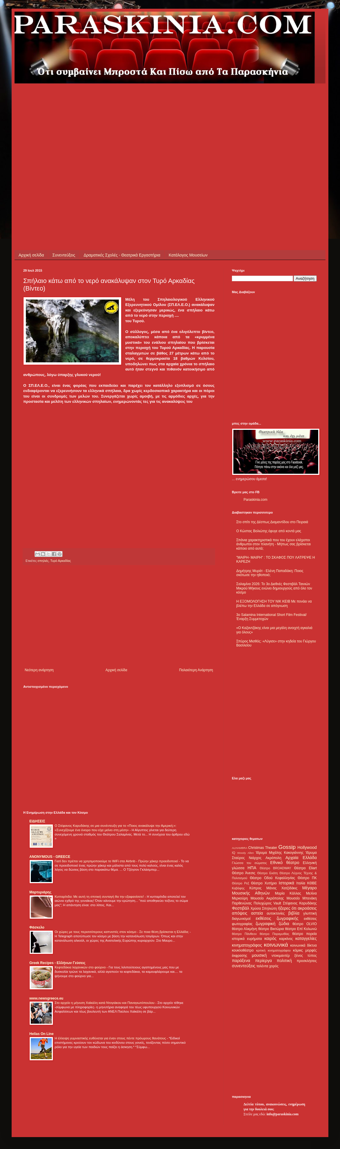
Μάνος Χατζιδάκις (281, 888)
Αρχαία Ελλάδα (301, 857)
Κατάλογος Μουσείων (188, 255)
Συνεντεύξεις (63, 255)
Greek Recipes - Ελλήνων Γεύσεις (57, 963)
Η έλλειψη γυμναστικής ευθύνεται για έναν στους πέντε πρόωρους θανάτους (111, 1038)
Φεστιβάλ (240, 908)
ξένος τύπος (305, 956)
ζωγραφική (265, 923)
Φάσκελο (36, 927)
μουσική (259, 955)
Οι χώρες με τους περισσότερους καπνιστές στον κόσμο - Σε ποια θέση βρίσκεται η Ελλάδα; (122, 932)
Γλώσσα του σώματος (249, 863)
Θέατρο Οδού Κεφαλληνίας (272, 878)
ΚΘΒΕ (312, 883)
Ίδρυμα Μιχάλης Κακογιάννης (279, 853)
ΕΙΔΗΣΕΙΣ (37, 821)
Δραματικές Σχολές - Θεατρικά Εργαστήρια (122, 255)
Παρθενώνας (242, 903)
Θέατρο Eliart (305, 868)
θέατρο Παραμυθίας (274, 934)
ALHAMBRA (239, 847)
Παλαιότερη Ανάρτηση (196, 670)
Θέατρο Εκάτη (267, 873)
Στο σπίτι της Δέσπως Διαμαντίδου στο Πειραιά (272, 522)
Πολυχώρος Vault (267, 903)
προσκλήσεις (307, 961)
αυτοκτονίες (276, 913)
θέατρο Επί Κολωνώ (301, 929)
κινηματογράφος (247, 945)
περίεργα (263, 960)
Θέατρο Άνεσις (243, 873)
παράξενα (241, 960)
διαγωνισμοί (241, 919)
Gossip (287, 847)
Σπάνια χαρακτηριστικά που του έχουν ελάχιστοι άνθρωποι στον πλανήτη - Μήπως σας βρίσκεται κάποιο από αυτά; (273, 544)
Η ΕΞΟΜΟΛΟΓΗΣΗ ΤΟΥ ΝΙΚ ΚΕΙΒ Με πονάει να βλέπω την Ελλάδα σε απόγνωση (274, 603)
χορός (273, 966)
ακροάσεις (307, 908)
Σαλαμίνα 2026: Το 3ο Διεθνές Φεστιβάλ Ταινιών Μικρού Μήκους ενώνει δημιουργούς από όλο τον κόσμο (274, 588)
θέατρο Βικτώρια (271, 929)
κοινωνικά (276, 945)
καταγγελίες (306, 938)
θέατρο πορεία (304, 934)
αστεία (257, 913)
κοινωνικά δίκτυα (303, 945)
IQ (233, 852)
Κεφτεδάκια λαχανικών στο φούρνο (81, 967)
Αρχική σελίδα (31, 255)
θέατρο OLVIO (304, 924)
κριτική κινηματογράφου (273, 950)
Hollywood (307, 847)
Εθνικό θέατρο (284, 862)
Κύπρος (255, 888)
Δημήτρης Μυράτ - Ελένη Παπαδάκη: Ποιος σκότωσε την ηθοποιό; (269, 573)
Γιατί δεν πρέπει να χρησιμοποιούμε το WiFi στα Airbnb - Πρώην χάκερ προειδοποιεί (117, 861)
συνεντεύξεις (243, 965)
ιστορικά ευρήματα (247, 939)
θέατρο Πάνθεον (244, 934)
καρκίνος (286, 939)
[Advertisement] (54, 138)
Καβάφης (238, 888)
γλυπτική (310, 913)
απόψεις (239, 913)
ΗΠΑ (252, 867)
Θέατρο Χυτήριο (264, 883)
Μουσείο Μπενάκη (302, 898)
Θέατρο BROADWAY (275, 868)
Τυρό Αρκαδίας (60, 560)
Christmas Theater (262, 848)
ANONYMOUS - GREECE (49, 857)
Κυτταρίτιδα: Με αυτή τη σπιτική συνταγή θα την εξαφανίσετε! (100, 896)
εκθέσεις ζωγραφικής (277, 918)
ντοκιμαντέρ (281, 956)
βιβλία (293, 913)
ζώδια (284, 923)
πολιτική (284, 960)
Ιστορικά (286, 883)
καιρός (270, 938)
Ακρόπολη (274, 858)
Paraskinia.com (255, 500)
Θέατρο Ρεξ (240, 883)
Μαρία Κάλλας (288, 893)
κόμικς (298, 950)
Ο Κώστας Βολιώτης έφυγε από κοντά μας (268, 531)
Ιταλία (300, 883)
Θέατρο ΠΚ (307, 878)
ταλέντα (262, 966)
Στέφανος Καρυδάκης (300, 903)
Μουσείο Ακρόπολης (267, 898)
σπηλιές (43, 560)
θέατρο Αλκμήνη (244, 929)
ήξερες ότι (287, 908)
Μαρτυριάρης (40, 892)
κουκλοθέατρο (243, 950)
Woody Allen (245, 852)
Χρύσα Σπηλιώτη (263, 908)
